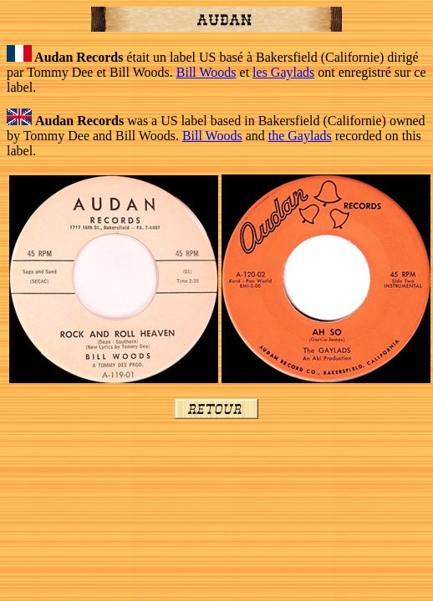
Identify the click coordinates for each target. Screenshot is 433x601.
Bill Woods (206, 72)
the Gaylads (300, 136)
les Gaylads (283, 72)
